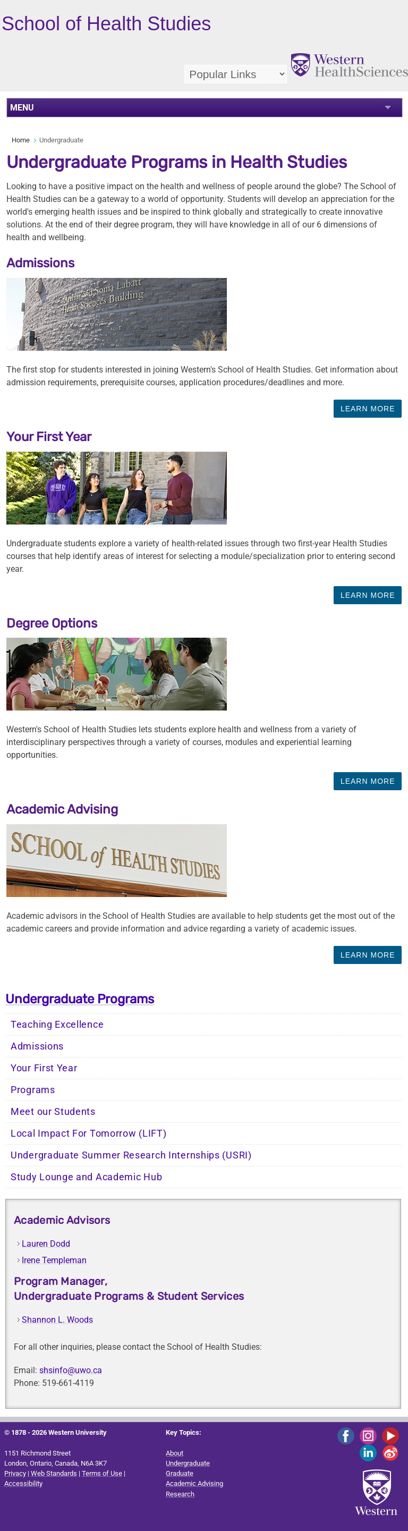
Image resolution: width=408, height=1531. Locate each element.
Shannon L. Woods (57, 1320)
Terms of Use (102, 1473)
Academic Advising (194, 1483)
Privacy (15, 1473)
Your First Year (44, 1068)
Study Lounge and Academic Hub (86, 1177)
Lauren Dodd (46, 1244)
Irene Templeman (54, 1260)
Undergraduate (188, 1463)
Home (21, 140)
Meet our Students (53, 1111)
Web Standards (54, 1473)
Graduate (179, 1473)
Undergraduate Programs (79, 999)
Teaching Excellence (57, 1024)
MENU (22, 108)
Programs (33, 1090)
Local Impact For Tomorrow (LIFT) (88, 1133)
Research (180, 1494)
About (174, 1453)
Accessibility (23, 1483)
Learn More (368, 408)
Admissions (37, 1046)
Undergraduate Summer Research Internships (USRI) (131, 1155)
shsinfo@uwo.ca (70, 1370)
